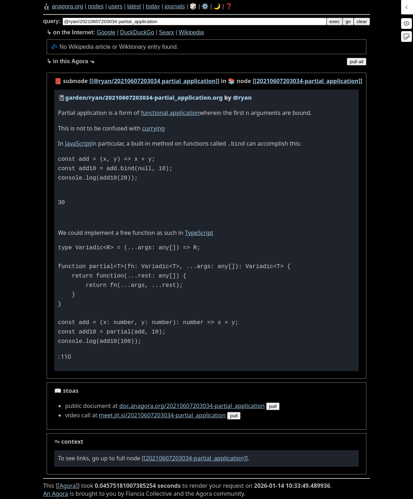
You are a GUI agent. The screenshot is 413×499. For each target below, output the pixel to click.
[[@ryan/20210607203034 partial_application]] (154, 81)
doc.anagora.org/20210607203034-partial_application (192, 404)
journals (175, 6)
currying (153, 128)
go (348, 21)
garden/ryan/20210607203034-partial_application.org (144, 98)
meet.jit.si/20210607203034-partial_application (162, 414)
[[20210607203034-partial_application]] (307, 81)
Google (106, 32)
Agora (67, 484)
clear (362, 21)
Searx (166, 32)
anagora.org (67, 6)
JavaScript (78, 143)
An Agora (55, 492)
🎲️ (193, 6)
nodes (96, 6)
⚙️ (205, 6)
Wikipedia (191, 32)
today (153, 6)
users (115, 6)
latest (134, 6)
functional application (170, 113)
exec (334, 21)
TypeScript (199, 231)
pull (273, 405)
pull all (356, 61)
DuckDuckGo (137, 32)
